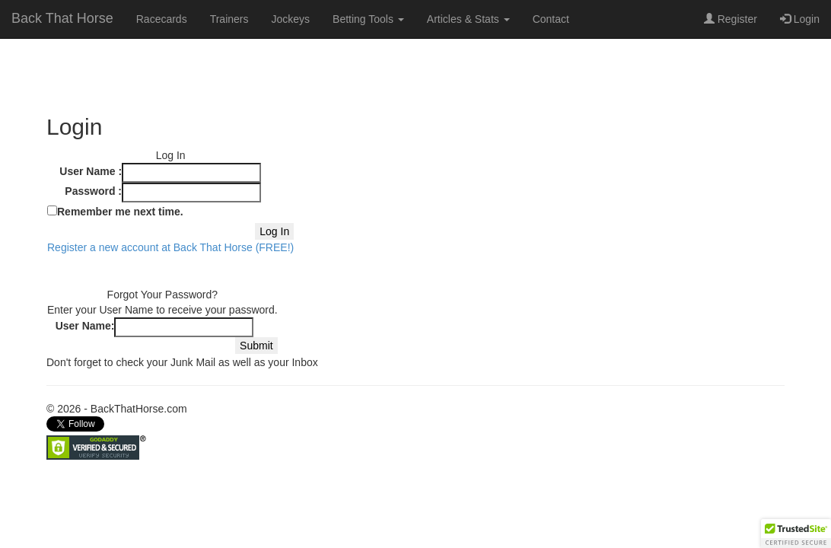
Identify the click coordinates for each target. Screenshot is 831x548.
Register (730, 18)
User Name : (90, 171)
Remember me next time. (120, 212)
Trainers (229, 19)
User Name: (85, 326)
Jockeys (290, 19)
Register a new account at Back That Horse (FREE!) (170, 247)
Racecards (161, 19)
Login (800, 18)
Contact (551, 19)
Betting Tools (368, 19)
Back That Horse (62, 18)
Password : (93, 191)
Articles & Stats (468, 19)
